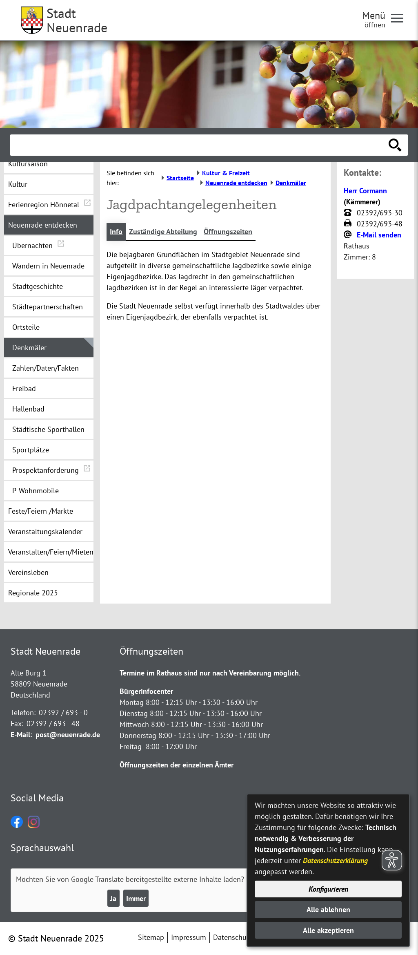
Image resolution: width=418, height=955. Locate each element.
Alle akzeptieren (328, 930)
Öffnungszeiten (228, 231)
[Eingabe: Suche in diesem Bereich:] (200, 145)
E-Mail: (21, 734)
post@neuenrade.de (68, 734)
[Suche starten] (395, 145)
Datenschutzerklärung (335, 860)
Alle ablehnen (328, 909)
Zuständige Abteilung (163, 231)
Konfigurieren (328, 889)
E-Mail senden (379, 234)
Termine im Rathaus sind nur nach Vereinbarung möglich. (210, 673)
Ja (113, 898)
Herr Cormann (365, 190)
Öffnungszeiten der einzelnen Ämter (176, 764)
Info (116, 231)
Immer (136, 898)
